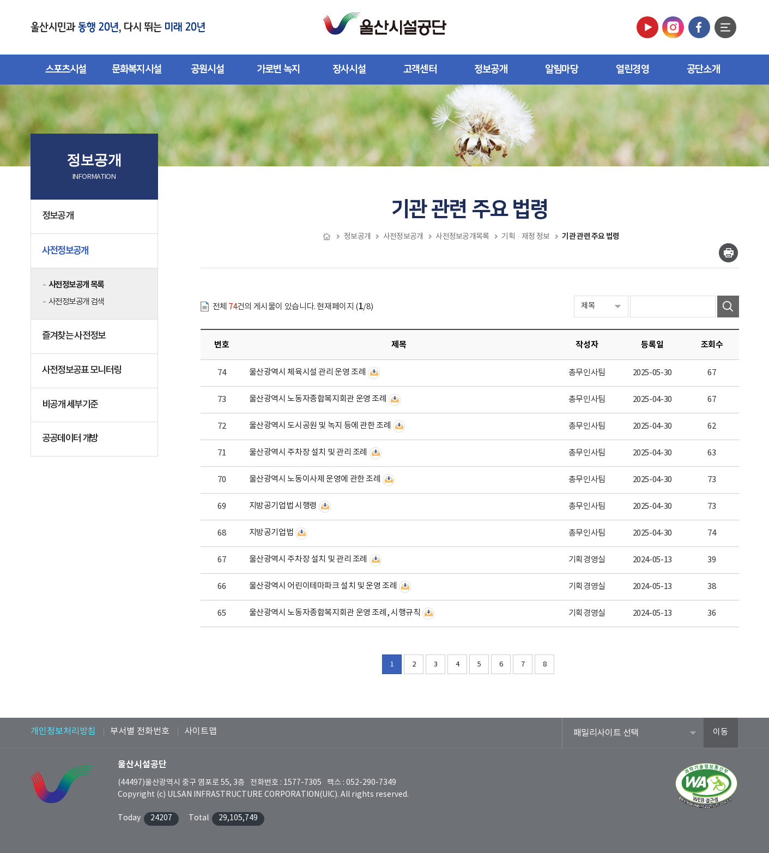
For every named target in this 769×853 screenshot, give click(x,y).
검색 (728, 306)
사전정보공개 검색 (76, 302)
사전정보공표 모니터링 (82, 370)
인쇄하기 (728, 252)
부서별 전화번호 (139, 731)
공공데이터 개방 (95, 443)
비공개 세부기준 (70, 404)
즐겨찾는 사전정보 (74, 336)
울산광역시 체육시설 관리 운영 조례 (307, 372)
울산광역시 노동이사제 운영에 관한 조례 (315, 479)
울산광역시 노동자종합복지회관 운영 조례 (318, 399)
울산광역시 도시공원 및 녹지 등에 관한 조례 (320, 425)
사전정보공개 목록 (76, 285)
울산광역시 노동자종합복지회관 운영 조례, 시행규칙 (335, 612)
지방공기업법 (271, 532)
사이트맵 (200, 731)
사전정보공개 (95, 255)
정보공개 (95, 220)
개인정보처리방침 (63, 731)
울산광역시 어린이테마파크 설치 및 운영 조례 (323, 586)
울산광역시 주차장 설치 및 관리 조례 (308, 452)
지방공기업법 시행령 (283, 505)
